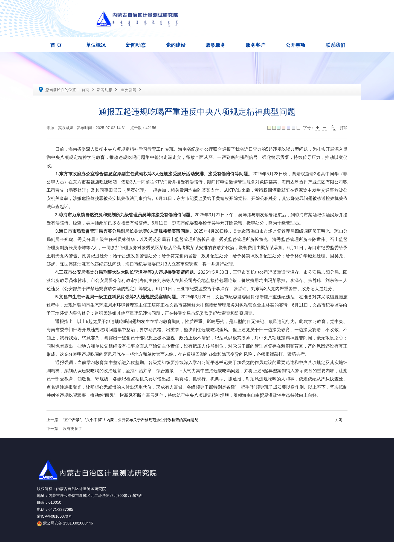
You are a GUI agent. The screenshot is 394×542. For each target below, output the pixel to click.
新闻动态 (136, 45)
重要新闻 (128, 90)
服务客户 (255, 45)
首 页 (56, 45)
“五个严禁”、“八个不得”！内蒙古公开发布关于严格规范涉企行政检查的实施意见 (130, 420)
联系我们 (335, 45)
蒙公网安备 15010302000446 (65, 523)
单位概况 (96, 45)
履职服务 (215, 45)
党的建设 (176, 45)
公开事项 (295, 45)
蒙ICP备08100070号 (54, 516)
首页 (85, 90)
